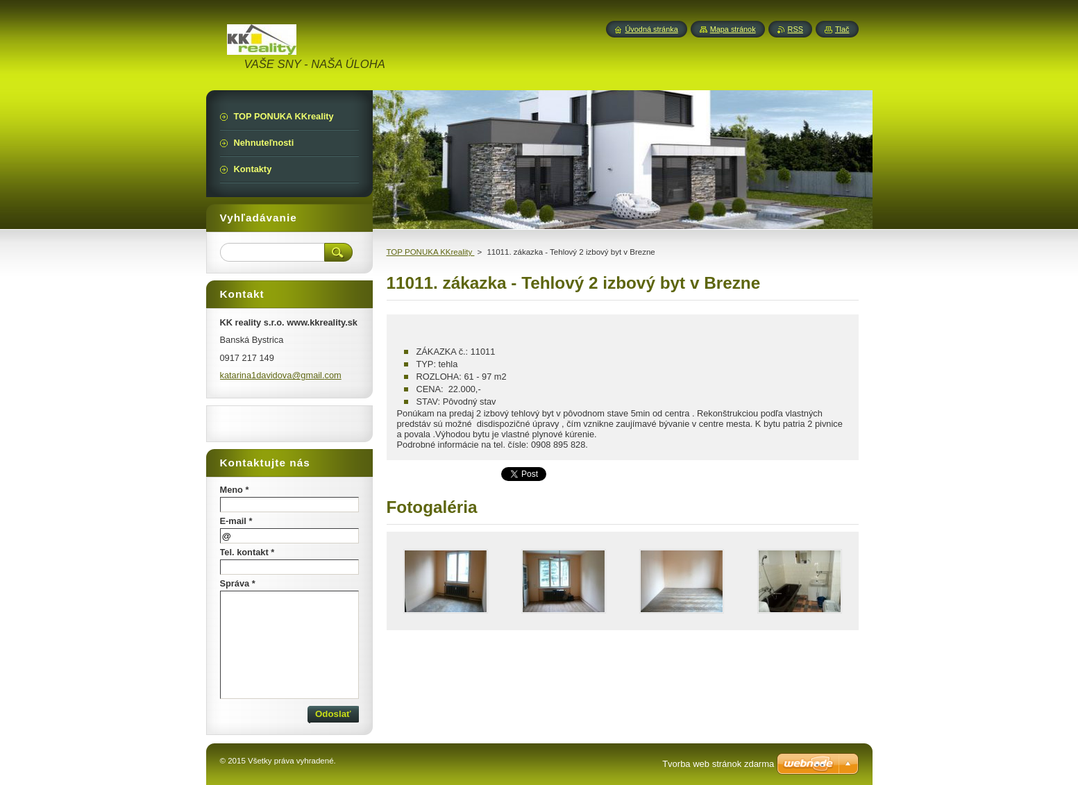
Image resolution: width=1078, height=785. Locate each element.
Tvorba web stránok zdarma (718, 764)
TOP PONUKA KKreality (431, 252)
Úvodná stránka (651, 29)
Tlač (842, 29)
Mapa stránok (733, 29)
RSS (795, 29)
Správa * (237, 583)
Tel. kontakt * (247, 552)
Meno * (234, 489)
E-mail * (236, 521)
